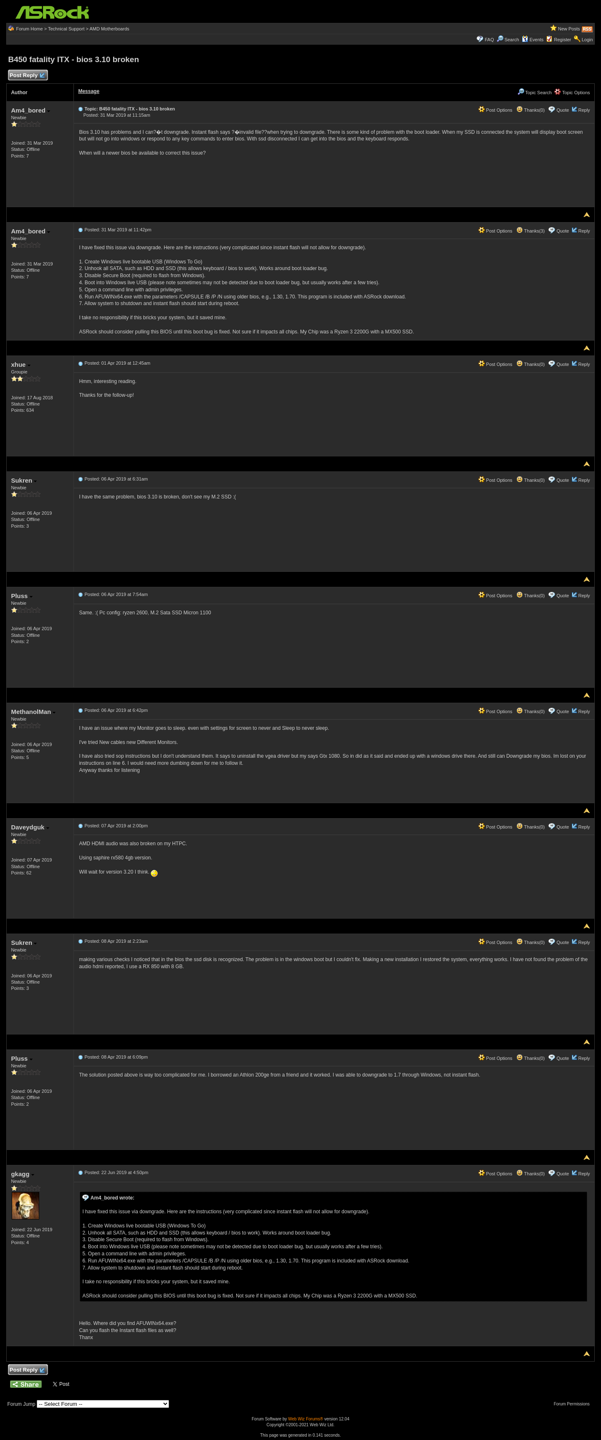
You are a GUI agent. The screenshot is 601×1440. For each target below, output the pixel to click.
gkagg (22, 1173)
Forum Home (29, 28)
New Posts (569, 28)
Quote (562, 110)
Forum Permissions (574, 1404)
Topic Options (572, 92)
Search (512, 39)
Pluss (21, 595)
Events (533, 39)
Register (562, 39)
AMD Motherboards (109, 28)
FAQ (489, 39)
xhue (20, 364)
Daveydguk (30, 827)
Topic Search (535, 92)
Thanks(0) (530, 110)
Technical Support (66, 28)
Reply (584, 110)
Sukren (24, 480)
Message (88, 91)
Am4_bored (30, 110)
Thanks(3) (530, 230)
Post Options (495, 110)
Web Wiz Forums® (305, 1419)
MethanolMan (33, 711)
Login (587, 39)
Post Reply (26, 75)
